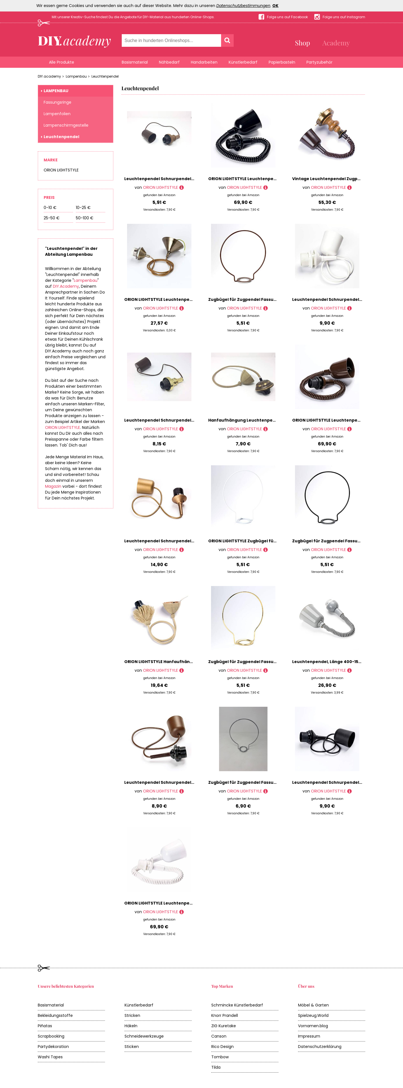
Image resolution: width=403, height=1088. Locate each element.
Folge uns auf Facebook (287, 17)
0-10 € (50, 207)
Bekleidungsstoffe (55, 1015)
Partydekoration (53, 1046)
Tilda (216, 1067)
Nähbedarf (169, 62)
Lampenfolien (57, 114)
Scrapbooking (51, 1036)
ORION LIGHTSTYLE (61, 170)
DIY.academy (49, 76)
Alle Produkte (61, 62)
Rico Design (222, 1046)
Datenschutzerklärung (319, 1046)
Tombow (220, 1057)
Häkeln (131, 1026)
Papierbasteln (282, 62)
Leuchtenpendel (105, 76)
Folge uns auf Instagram (344, 17)
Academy (336, 42)
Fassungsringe (57, 102)
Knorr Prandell (224, 1015)
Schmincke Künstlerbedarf (237, 1005)
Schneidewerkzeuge (144, 1036)
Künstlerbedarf (243, 62)
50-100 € (84, 218)
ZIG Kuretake (223, 1026)
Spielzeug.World (313, 1015)
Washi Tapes (50, 1057)
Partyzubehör (319, 62)
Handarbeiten (204, 62)
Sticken (132, 1046)
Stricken (132, 1015)
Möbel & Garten (313, 1005)
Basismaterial (135, 62)
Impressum (309, 1036)
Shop (302, 42)
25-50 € (52, 218)
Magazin (53, 486)
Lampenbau (76, 76)
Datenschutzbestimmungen (243, 5)
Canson (218, 1036)
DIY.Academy (66, 286)
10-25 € (83, 207)
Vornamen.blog (313, 1026)
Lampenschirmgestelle (66, 125)
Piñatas (45, 1026)
